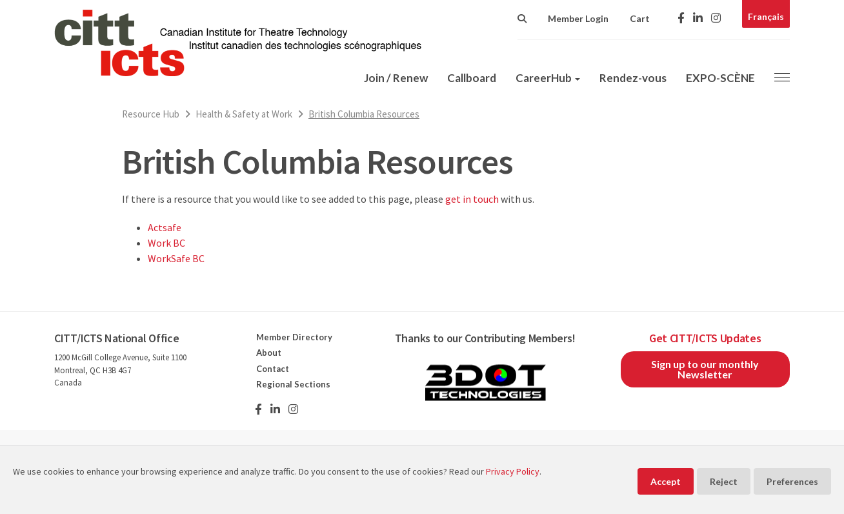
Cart (640, 18)
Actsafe (164, 227)
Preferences (792, 481)
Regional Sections (293, 384)
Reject (724, 481)
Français (766, 16)
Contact (272, 369)
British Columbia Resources (363, 114)
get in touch (472, 198)
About (268, 352)
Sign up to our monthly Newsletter (705, 369)
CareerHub (548, 78)
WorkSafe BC (176, 258)
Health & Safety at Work (244, 114)
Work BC (166, 242)
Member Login (578, 18)
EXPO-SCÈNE (720, 78)
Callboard (471, 78)
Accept (665, 481)
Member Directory (294, 337)
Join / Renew (396, 78)
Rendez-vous (633, 78)
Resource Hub (150, 114)
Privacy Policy (512, 471)
